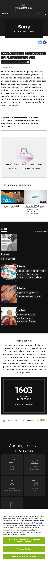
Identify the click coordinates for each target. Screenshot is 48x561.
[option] (12, 203)
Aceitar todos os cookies (24, 557)
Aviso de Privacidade (34, 524)
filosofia (34, 118)
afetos (9, 118)
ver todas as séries (40, 232)
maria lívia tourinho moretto (24, 164)
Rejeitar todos (24, 550)
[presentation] (12, 197)
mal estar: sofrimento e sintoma (22, 123)
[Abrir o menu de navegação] (6, 14)
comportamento (22, 118)
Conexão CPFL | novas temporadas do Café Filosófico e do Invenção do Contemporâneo (34, 209)
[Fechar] (45, 513)
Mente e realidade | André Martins (10, 207)
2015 (8, 126)
